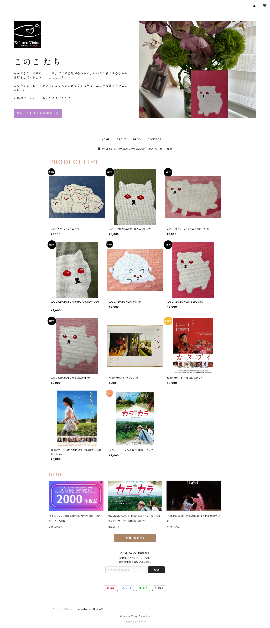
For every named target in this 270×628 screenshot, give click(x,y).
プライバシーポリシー (62, 609)
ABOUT (121, 139)
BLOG (137, 139)
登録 (156, 569)
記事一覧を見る (135, 538)
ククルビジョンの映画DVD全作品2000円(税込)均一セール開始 (135, 148)
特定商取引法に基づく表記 (90, 609)
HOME (105, 139)
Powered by (135, 621)
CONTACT (154, 139)
